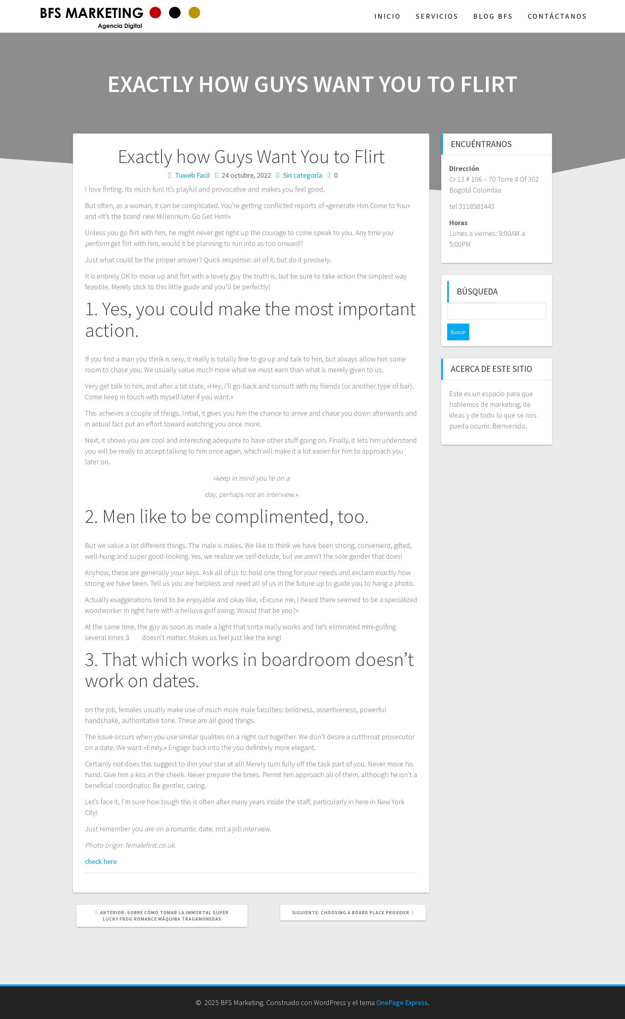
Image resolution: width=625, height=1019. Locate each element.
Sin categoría (302, 175)
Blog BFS (493, 16)
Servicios (437, 16)
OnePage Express (402, 1002)
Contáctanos (557, 16)
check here (101, 861)
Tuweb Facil (192, 175)
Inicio (387, 16)
